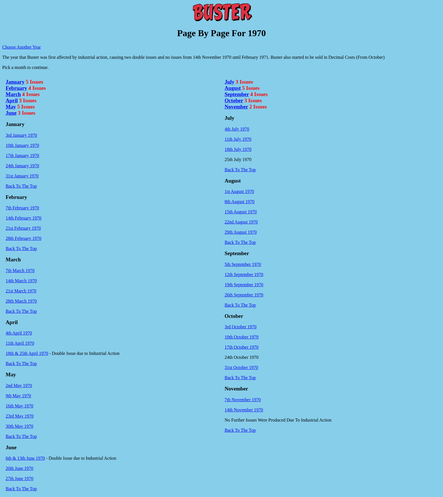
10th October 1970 (242, 337)
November (236, 107)
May (11, 107)
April (12, 100)
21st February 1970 (23, 228)
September (237, 94)
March (13, 94)
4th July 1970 (237, 129)
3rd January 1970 (21, 135)
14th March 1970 (21, 280)
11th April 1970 (20, 343)
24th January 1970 (22, 165)
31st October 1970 (241, 367)
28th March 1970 (21, 301)
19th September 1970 (244, 284)
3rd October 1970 (241, 326)
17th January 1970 (22, 155)
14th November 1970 (244, 409)
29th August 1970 (241, 232)
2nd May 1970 (19, 385)
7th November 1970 (243, 399)
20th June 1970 (19, 468)
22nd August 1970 (241, 222)
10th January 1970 (22, 145)
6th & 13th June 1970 (25, 458)
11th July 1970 (238, 139)
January (15, 82)
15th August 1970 (241, 211)
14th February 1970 (23, 218)
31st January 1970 (22, 175)
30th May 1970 (19, 426)
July (229, 82)
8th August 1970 (240, 201)
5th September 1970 (243, 264)
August (233, 88)
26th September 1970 (244, 294)
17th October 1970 (242, 347)
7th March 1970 (20, 270)
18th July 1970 (238, 149)
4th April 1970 (19, 333)
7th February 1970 (22, 207)
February (16, 88)
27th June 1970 (19, 478)
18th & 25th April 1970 (27, 353)
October (234, 100)
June (11, 113)
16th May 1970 (19, 405)
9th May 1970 (18, 395)
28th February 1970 (23, 238)
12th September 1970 (244, 274)
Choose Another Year (21, 47)
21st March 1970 (21, 290)
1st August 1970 (239, 191)
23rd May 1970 (20, 416)
